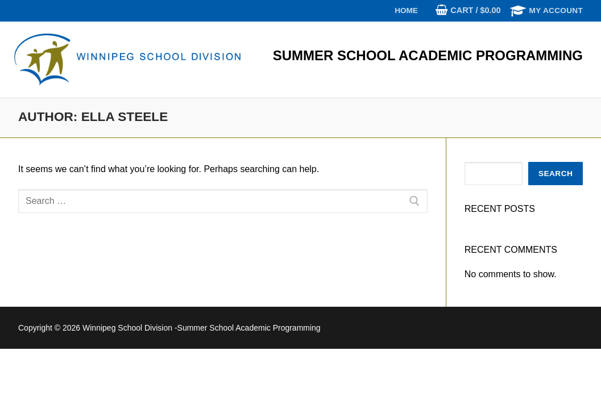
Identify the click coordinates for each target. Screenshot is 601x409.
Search (555, 173)
